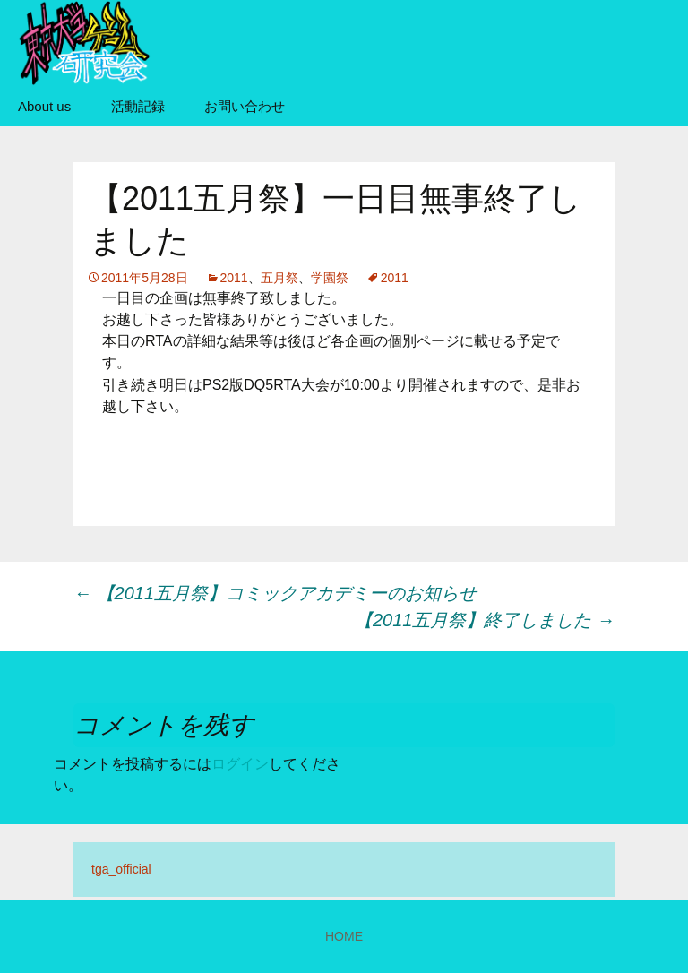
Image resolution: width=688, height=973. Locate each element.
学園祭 (329, 278)
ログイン (240, 763)
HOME (344, 936)
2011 (234, 278)
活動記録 (138, 106)
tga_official (121, 869)
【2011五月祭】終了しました (485, 620)
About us (44, 106)
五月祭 (279, 278)
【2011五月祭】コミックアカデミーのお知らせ (275, 593)
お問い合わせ (244, 106)
